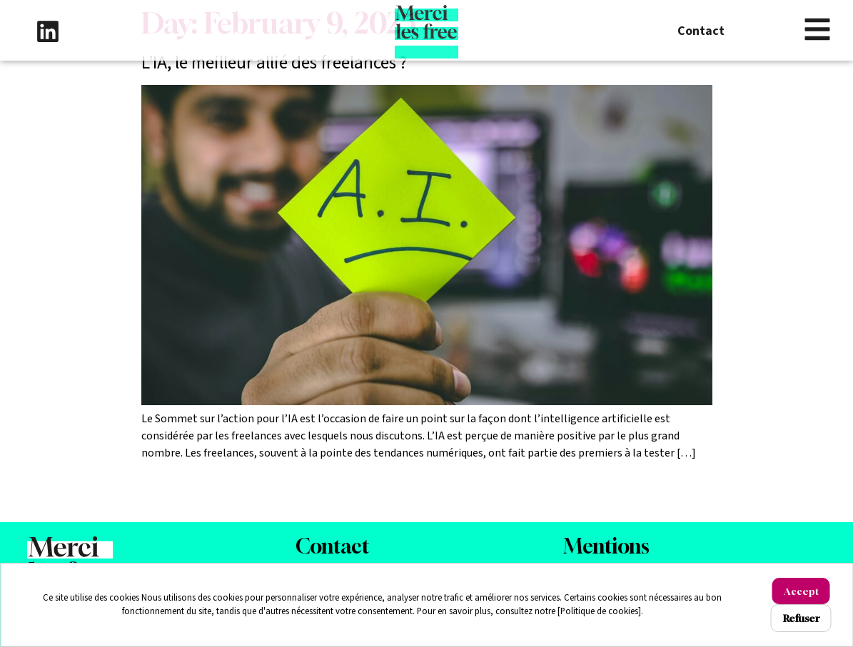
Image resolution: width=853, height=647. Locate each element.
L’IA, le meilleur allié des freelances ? (274, 63)
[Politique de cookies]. (600, 611)
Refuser (801, 618)
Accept (801, 591)
